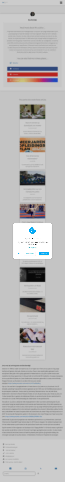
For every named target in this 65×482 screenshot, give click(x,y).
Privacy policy (32, 247)
